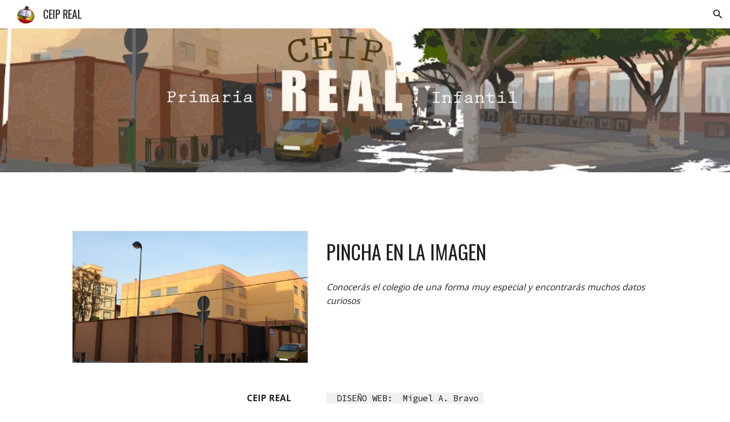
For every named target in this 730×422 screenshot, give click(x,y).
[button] (718, 14)
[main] (490, 252)
